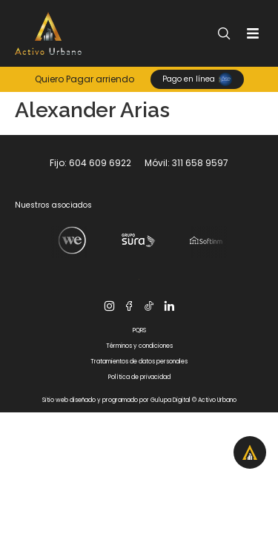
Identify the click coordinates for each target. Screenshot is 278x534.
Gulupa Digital (170, 400)
